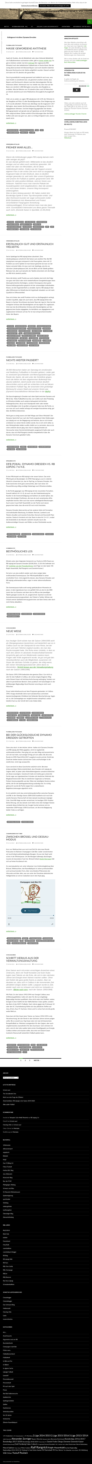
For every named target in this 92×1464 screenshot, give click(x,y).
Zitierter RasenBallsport (10, 1422)
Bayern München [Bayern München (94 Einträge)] (37, 1439)
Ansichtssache (7, 1336)
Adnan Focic (12, 1045)
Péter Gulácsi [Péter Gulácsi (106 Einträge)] (26, 1448)
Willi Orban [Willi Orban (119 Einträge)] (7, 1453)
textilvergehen (7, 1210)
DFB (37, 130)
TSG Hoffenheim (32, 343)
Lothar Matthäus (31, 717)
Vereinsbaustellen (12, 144)
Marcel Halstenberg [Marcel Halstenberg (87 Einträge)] (81, 1444)
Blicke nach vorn (21, 990)
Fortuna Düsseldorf (14, 226)
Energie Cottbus (26, 224)
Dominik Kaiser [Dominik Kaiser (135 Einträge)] (77, 1441)
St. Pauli (22, 720)
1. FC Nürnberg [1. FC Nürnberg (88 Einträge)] (28, 1436)
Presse (5, 1390)
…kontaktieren (65, 26)
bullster (5, 1237)
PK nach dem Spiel (8, 1386)
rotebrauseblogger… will (20, 26)
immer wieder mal (45, 60)
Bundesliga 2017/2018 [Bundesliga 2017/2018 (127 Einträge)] (12, 1441)
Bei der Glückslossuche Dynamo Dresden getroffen (29, 736)
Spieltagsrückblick (8, 1401)
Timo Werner (25, 229)
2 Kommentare (38, 555)
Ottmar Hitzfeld (45, 717)
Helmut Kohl (36, 715)
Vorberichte (10, 548)
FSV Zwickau (27, 226)
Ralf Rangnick (12, 340)
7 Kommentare (38, 52)
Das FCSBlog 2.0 (8, 1163)
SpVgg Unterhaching (19, 943)
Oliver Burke (33, 338)
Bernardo (32, 326)
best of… (6, 26)
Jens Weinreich (7, 1174)
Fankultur (24, 132)
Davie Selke (46, 328)
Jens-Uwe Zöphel (48, 715)
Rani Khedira (37, 340)
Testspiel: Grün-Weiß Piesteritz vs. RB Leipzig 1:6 (24, 1117)
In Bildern (6, 1365)
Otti (25, 1052)
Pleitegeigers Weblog (9, 1185)
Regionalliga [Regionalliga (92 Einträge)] (73, 1448)
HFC (47, 226)
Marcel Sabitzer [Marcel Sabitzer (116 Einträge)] (8, 1448)
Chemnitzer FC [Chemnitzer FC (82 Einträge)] (42, 1442)
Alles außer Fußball (8, 1104)
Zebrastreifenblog (8, 1217)
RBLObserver (7, 1277)
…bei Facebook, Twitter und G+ (82, 26)
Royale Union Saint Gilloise (45, 940)
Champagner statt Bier (14, 833)
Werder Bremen (44, 343)
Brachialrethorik (8, 1343)
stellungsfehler (7, 1206)
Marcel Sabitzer (43, 335)
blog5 (4, 1159)
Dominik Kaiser (41, 222)
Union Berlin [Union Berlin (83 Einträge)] (75, 1450)
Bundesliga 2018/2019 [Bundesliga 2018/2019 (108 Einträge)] (30, 1442)
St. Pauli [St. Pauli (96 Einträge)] (29, 1450)
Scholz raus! (6, 1090)
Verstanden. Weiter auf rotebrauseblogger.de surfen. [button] (54, 6)
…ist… (31, 26)
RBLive (5, 1273)
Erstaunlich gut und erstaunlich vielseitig (29, 245)
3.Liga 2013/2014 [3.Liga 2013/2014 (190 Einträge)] (78, 1435)
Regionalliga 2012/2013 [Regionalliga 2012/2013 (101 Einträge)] (11, 1450)
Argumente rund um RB (10, 1339)
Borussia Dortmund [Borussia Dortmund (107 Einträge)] (57, 1439)
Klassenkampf (48, 938)
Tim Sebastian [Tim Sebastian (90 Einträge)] (67, 1450)
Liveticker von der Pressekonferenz (21, 566)
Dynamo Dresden (13, 132)
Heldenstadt (6, 1308)
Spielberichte (11, 461)
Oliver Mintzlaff (45, 446)
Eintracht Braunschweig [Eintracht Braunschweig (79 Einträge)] (8, 1444)
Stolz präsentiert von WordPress (11, 1461)
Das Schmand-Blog (9, 1305)
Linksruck (21, 717)
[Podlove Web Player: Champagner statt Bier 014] (30, 903)
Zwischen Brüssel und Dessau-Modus (27, 838)
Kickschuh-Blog (7, 1177)
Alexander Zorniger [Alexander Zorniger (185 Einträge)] (21, 1438)
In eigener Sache (8, 1368)
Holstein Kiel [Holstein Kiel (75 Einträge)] (61, 1444)
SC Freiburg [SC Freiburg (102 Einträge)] (23, 1450)
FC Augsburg (48, 331)
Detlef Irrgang (25, 712)
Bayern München (13, 130)
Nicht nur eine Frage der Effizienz (13, 1097)
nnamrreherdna (7, 1319)
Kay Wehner (11, 717)
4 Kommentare (38, 151)
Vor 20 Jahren (11, 628)
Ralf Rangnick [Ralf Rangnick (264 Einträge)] (39, 1447)
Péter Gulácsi (44, 338)
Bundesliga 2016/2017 (34, 328)
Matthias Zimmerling (14, 1052)
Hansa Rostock (38, 226)
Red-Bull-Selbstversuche (10, 1393)
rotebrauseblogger (24, 52)
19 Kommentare (39, 470)
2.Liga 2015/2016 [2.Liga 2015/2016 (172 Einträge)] (60, 1435)
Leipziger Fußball (8, 1372)
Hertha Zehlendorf (37, 1049)
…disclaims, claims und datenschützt (47, 26)
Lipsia (4, 1315)
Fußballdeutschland (14, 45)
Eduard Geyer (12, 715)
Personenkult (7, 1383)
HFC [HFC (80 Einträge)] (57, 1444)
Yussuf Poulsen (22, 345)
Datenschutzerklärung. (29, 6)
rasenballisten (7, 1248)
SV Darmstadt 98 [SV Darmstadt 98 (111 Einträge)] (48, 1450)
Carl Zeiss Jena (30, 222)
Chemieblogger (7, 1301)
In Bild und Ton (7, 1361)
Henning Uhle (7, 1125)
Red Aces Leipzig (8, 1281)
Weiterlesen (67, 138)
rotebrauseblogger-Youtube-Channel (75, 114)
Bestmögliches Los (19, 551)
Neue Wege (13, 631)
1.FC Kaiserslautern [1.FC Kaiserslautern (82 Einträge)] (18, 1436)
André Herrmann (45, 859)
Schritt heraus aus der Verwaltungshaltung (35, 667)
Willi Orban (11, 345)
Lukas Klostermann (14, 335)
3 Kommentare (38, 634)
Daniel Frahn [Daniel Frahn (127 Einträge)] (52, 1441)
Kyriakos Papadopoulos (32, 333)
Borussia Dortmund (27, 130)
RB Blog (5, 1255)
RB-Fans (5, 1263)
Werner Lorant (32, 720)
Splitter (5, 1404)
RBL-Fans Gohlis (8, 1266)
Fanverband (6, 1241)
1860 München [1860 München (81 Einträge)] (7, 1439)
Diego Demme (26, 534)
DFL (42, 130)
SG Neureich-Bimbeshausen (11, 1192)
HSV (52, 226)
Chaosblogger (7, 1297)
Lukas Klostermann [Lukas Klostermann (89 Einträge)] (70, 1444)
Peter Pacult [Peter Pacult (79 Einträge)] (18, 1448)
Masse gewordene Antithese (26, 48)
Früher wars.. (7, 1350)
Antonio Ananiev (23, 1045)
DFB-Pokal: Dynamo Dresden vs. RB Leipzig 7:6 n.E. (30, 465)
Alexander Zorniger (14, 938)
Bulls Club (6, 1234)
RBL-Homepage (8, 1270)
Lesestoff (5, 1375)
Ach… (4, 1332)
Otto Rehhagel (12, 720)
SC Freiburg (47, 340)
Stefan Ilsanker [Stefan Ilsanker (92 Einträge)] (37, 1450)
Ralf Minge (11, 449)
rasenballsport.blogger (9, 1252)
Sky (9, 943)
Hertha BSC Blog (8, 1170)
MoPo (47, 391)
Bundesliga (19, 222)
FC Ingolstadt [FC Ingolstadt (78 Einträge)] (41, 1444)
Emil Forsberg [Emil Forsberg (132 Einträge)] (20, 1444)
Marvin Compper (13, 338)
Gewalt (23, 446)
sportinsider (6, 1199)
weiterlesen (11, 123)
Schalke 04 (11, 343)
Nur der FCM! (7, 1181)
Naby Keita (24, 338)
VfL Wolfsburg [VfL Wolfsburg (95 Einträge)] (83, 1450)
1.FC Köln (10, 222)
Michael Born (33, 446)
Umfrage (31, 63)
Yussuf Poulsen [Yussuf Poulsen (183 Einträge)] (20, 1452)
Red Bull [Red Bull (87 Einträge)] (67, 1448)
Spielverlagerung (8, 1195)
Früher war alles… (19, 147)
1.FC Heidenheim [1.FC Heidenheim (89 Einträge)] (8, 1436)
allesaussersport (8, 1149)
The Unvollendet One (9, 1093)
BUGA (33, 1045)
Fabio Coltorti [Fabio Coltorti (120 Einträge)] (32, 1444)
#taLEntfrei (6, 1230)
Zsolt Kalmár (34, 345)
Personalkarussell (8, 1379)
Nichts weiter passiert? (22, 360)
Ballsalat (5, 1156)
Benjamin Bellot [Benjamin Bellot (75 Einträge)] (46, 1439)
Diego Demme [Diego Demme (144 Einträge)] (64, 1441)
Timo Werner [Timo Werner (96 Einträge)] (59, 1450)
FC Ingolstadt (12, 333)
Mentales (16, 1128)
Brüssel (25, 938)
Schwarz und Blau (8, 1188)
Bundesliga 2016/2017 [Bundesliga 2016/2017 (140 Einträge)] (75, 1439)
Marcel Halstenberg (29, 335)
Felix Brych (49, 534)
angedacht (6, 1152)
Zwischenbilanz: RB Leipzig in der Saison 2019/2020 (19, 1101)
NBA (22, 940)
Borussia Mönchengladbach (17, 328)
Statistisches (7, 1408)
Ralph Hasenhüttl (24, 340)
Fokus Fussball (7, 1167)
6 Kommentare (38, 363)
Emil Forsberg (37, 331)
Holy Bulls (6, 1245)
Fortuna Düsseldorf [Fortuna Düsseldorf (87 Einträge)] (49, 1444)
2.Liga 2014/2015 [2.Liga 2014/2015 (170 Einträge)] (42, 1435)
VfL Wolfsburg (36, 229)
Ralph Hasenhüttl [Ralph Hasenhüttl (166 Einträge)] (56, 1447)
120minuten (6, 1145)
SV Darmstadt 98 (13, 229)
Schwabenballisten (8, 1284)
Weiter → (37, 1060)
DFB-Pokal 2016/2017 (14, 534)
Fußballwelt (6, 1357)
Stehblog (5, 1203)
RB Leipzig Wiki (7, 1259)
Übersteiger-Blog (8, 1213)
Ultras (32, 132)
